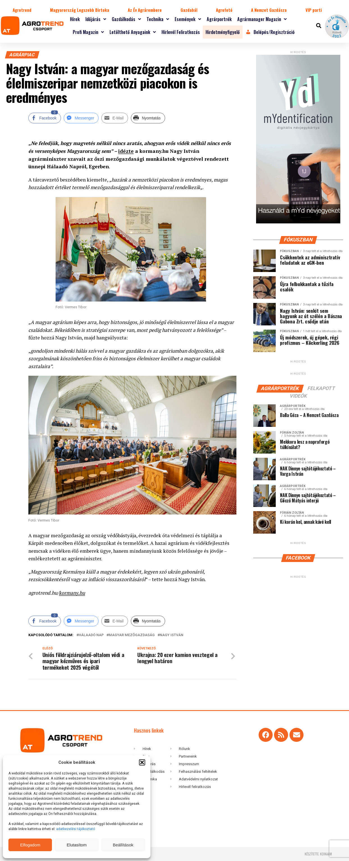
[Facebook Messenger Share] (81, 118)
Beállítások (123, 844)
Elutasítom (77, 844)
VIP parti (313, 10)
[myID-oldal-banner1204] (298, 222)
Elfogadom (30, 844)
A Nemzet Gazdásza (269, 10)
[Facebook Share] (44, 118)
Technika (158, 19)
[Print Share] (148, 118)
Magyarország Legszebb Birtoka (79, 10)
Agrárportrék (219, 19)
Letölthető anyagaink (133, 32)
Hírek (75, 19)
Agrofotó (224, 10)
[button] (142, 762)
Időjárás (95, 19)
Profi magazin (88, 32)
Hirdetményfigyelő (223, 32)
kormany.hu (72, 592)
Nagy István (171, 635)
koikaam (326, 853)
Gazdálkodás (126, 19)
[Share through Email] (114, 118)
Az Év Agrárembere (145, 10)
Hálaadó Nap (91, 635)
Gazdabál (189, 10)
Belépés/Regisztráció (270, 32)
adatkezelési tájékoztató (76, 829)
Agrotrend (22, 10)
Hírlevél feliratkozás (180, 32)
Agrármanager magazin (262, 19)
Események (188, 19)
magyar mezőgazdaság (132, 635)
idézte (126, 151)
